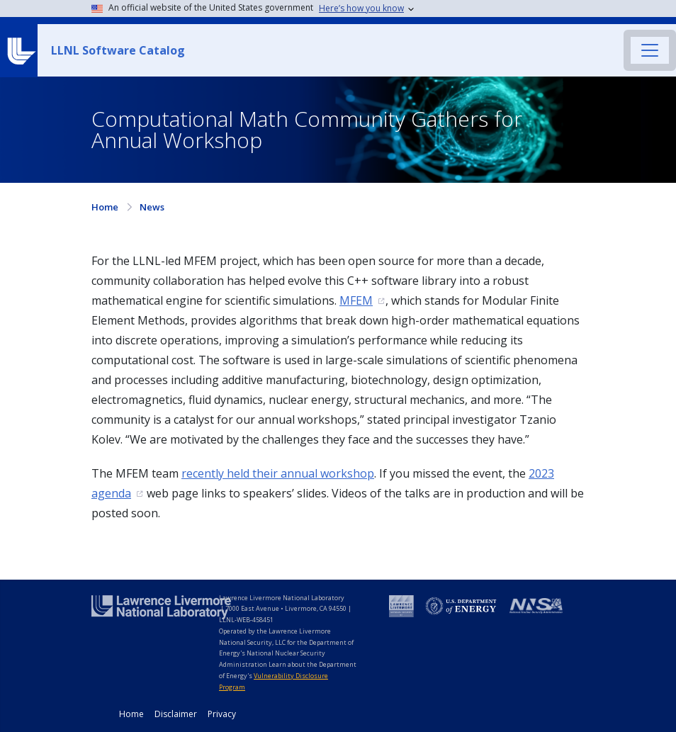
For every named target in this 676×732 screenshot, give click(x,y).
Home (104, 207)
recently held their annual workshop (277, 473)
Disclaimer (175, 714)
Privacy (222, 714)
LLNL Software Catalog (118, 50)
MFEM (356, 300)
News (152, 207)
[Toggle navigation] (650, 50)
